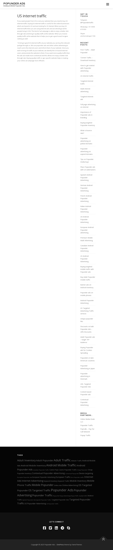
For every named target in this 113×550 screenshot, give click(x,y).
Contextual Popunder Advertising (84, 402)
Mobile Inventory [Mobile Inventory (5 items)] (78, 480)
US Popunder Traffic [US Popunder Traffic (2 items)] (52, 504)
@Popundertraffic (86, 22)
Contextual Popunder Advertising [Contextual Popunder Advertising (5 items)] (48, 473)
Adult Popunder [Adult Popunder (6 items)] (44, 460)
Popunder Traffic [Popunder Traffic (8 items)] (42, 495)
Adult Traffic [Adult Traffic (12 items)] (62, 460)
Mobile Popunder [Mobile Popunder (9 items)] (42, 485)
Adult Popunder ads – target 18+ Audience (87, 340)
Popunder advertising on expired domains (86, 151)
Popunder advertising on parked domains (86, 141)
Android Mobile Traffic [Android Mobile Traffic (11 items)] (61, 465)
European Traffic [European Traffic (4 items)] (63, 477)
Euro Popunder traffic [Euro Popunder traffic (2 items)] (77, 477)
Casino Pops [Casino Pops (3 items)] (53, 470)
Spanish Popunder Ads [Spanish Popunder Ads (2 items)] (29, 500)
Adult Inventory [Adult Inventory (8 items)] (26, 460)
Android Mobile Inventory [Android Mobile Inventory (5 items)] (33, 465)
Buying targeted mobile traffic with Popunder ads (87, 269)
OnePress (60, 545)
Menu (108, 4)
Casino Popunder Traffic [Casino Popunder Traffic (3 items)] (68, 470)
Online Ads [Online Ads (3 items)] (58, 485)
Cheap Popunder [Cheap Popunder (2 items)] (82, 470)
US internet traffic (86, 76)
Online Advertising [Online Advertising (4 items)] (70, 485)
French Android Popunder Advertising (86, 198)
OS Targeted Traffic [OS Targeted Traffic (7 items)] (39, 490)
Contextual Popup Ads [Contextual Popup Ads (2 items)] (71, 473)
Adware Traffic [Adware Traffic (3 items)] (76, 461)
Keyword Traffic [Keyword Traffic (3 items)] (63, 481)
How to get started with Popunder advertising (87, 68)
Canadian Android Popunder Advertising (86, 248)
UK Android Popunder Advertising (84, 219)
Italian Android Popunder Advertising (85, 209)
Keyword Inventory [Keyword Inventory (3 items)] (50, 481)
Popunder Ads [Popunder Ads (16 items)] (62, 490)
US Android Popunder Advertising (84, 259)
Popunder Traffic (86, 425)
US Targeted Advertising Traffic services (87, 311)
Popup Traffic (85, 435)
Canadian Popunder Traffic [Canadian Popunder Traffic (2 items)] (41, 470)
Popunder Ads (14, 3)
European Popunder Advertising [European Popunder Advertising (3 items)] (43, 477)
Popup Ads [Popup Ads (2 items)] (56, 496)
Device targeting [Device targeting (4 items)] (86, 473)
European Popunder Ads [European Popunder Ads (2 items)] (24, 477)
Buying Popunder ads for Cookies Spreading (86, 350)
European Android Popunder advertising (87, 230)
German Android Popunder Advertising (86, 188)
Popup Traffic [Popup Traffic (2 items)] (75, 496)
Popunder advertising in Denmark (85, 376)
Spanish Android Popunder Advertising (86, 177)
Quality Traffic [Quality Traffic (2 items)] (83, 496)
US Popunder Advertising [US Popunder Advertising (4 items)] (35, 503)
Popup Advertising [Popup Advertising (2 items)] (65, 496)
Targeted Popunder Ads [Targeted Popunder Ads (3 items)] (60, 500)
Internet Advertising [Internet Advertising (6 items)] (32, 480)
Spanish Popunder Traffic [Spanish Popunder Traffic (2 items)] (43, 500)
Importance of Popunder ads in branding (86, 115)
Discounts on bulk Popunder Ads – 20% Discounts (87, 329)
